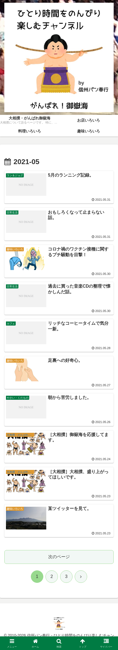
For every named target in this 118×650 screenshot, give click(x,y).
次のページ (59, 556)
